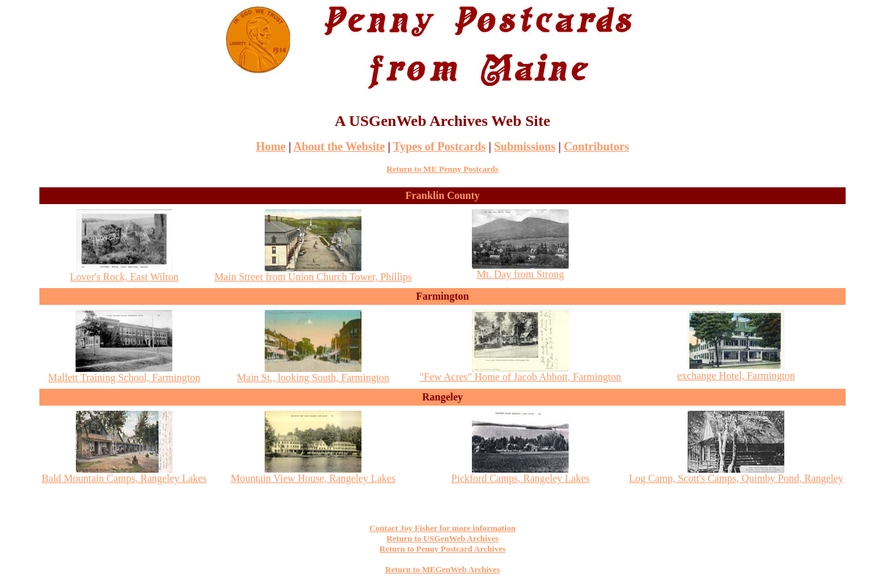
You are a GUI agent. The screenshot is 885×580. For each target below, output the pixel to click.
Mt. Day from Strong (520, 270)
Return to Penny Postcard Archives (442, 549)
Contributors (596, 146)
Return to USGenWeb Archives (442, 538)
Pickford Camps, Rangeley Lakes (520, 474)
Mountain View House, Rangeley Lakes (313, 474)
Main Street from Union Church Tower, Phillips (313, 272)
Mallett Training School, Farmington (124, 373)
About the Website (339, 146)
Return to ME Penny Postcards (442, 169)
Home (271, 146)
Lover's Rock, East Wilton (124, 272)
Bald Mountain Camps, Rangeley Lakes (124, 474)
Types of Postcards (439, 146)
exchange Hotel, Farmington (736, 371)
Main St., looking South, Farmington (313, 373)
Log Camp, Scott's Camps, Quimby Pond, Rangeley (736, 474)
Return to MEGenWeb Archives (442, 569)
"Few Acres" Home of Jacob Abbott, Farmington (520, 372)
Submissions (524, 146)
